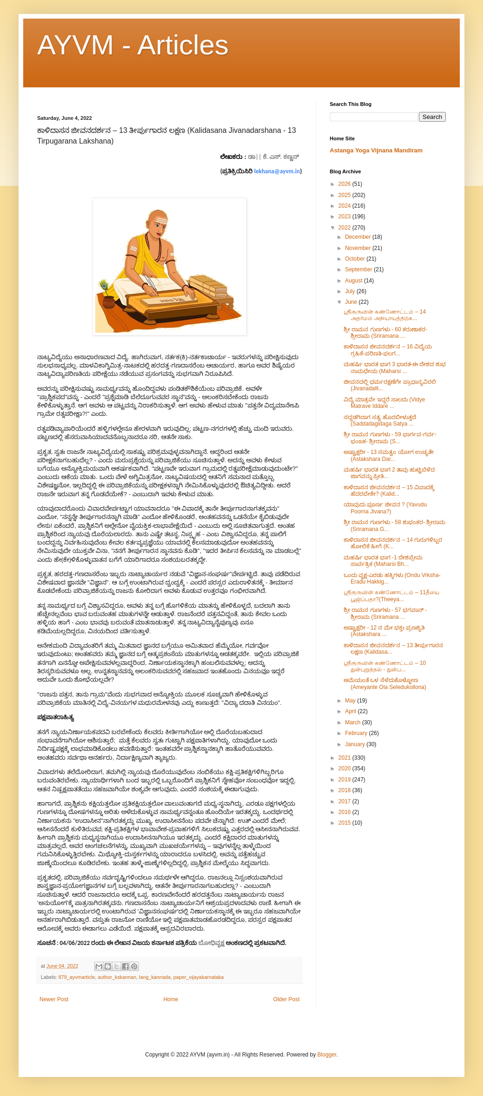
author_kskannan (117, 977)
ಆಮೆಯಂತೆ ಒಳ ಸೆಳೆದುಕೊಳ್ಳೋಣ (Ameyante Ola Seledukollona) (385, 683)
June (352, 302)
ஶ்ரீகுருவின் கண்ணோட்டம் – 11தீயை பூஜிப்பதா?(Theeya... (391, 595)
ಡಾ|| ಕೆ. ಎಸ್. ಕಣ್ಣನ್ (273, 157)
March (353, 722)
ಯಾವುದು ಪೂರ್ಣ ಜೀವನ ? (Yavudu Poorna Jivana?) (385, 507)
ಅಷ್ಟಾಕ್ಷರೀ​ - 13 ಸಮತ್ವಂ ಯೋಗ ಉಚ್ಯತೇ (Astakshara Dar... (389, 455)
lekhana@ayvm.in (277, 171)
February (357, 733)
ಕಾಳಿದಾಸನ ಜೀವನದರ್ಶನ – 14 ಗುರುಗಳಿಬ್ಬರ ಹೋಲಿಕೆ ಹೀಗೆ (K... (393, 543)
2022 (345, 227)
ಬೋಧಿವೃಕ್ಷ (211, 943)
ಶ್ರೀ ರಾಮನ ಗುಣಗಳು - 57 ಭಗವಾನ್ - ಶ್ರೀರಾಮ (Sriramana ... (385, 613)
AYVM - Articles (132, 44)
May (351, 700)
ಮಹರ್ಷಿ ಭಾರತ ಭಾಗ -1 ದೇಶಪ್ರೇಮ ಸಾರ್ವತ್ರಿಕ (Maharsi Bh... (383, 560)
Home (170, 999)
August (354, 280)
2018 (345, 790)
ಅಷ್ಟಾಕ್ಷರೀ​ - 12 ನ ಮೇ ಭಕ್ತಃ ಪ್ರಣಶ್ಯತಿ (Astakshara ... (384, 630)
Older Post (286, 999)
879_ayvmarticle (77, 977)
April (351, 711)
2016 (345, 812)
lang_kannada (154, 977)
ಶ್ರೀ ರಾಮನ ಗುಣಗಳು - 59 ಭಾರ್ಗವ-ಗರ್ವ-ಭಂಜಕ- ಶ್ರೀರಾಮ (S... (390, 437)
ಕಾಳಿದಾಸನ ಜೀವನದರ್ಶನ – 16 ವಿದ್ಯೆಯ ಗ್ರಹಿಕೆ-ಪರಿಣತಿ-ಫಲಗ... (388, 349)
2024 (345, 206)
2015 (345, 823)
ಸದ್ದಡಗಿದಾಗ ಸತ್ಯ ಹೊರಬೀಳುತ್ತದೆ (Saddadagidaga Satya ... (380, 420)
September (359, 269)
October (355, 259)
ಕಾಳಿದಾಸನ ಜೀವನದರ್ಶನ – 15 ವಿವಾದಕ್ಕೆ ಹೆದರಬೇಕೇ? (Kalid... (389, 490)
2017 (345, 801)
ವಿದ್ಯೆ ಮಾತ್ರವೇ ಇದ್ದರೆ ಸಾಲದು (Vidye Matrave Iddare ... (384, 402)
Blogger (326, 1054)
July (351, 291)
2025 (345, 195)
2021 (345, 758)
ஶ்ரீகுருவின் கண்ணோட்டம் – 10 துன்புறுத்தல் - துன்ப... (385, 666)
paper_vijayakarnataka (198, 977)
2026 (345, 184)
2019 (345, 779)
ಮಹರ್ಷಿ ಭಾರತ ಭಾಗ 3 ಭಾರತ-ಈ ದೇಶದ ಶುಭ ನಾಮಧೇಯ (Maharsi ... (395, 367)
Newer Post (53, 999)
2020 (345, 768)
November (358, 248)
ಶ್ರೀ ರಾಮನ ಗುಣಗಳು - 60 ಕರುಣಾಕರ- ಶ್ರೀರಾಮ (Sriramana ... (385, 332)
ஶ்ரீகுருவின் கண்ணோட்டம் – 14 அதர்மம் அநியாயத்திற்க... (385, 315)
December (358, 237)
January (355, 744)
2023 (345, 216)
